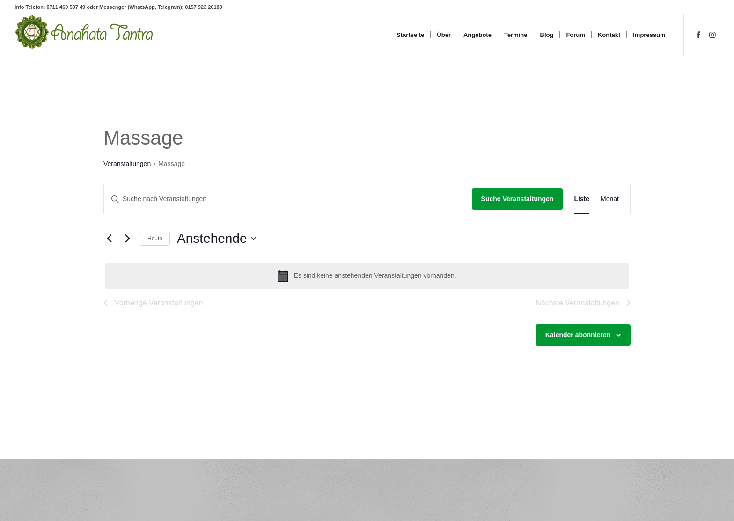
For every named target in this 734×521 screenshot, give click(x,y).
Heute (154, 238)
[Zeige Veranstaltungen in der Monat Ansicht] (610, 199)
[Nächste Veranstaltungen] (127, 238)
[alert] (367, 276)
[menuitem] (410, 35)
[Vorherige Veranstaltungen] (109, 238)
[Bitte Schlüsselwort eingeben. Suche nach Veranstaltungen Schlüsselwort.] (288, 199)
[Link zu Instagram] (712, 35)
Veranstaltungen (127, 163)
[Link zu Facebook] (698, 35)
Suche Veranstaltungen (517, 199)
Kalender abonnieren (577, 335)
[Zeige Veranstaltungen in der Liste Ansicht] (581, 199)
